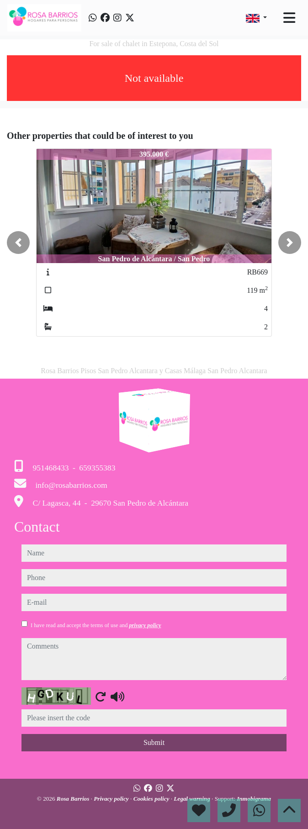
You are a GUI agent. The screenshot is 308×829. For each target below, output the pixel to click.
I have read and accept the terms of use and (96, 625)
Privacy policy (112, 798)
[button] (18, 242)
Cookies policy (152, 798)
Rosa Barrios (74, 798)
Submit (154, 742)
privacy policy (145, 625)
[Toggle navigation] (289, 17)
